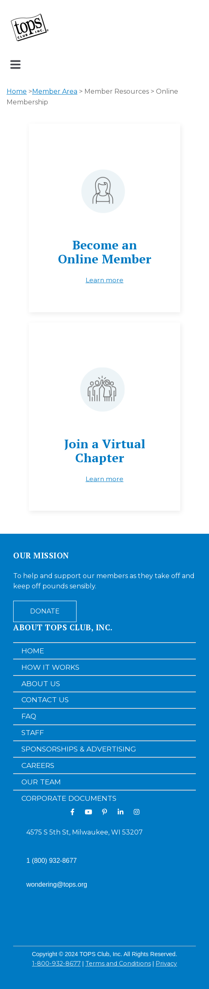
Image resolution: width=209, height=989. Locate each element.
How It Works (50, 667)
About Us (40, 683)
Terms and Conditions (118, 963)
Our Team (41, 781)
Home (17, 91)
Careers (37, 765)
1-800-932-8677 (56, 963)
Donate (45, 611)
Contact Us (45, 699)
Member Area (54, 91)
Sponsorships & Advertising (78, 749)
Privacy (166, 963)
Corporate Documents (68, 798)
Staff (32, 732)
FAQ (28, 716)
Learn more (104, 280)
